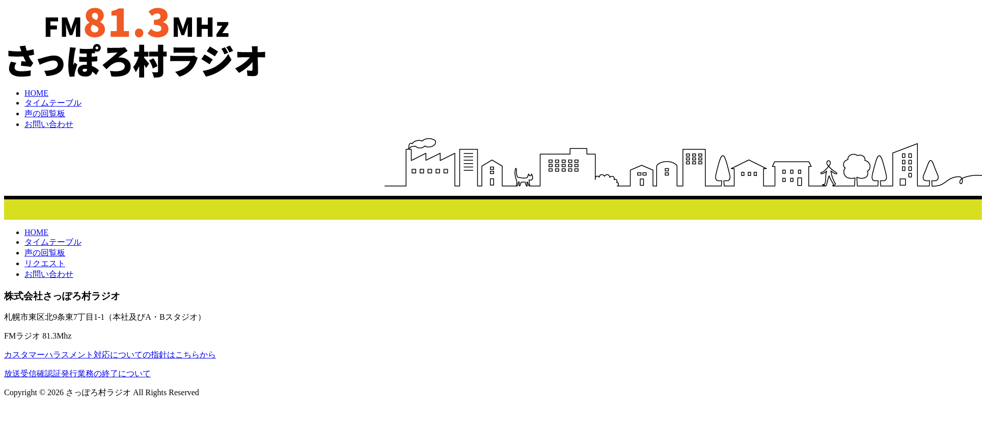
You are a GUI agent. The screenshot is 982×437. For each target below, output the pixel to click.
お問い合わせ (48, 124)
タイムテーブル (52, 102)
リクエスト (44, 263)
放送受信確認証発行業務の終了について (77, 373)
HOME (36, 93)
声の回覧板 (44, 113)
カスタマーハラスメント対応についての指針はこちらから (110, 354)
